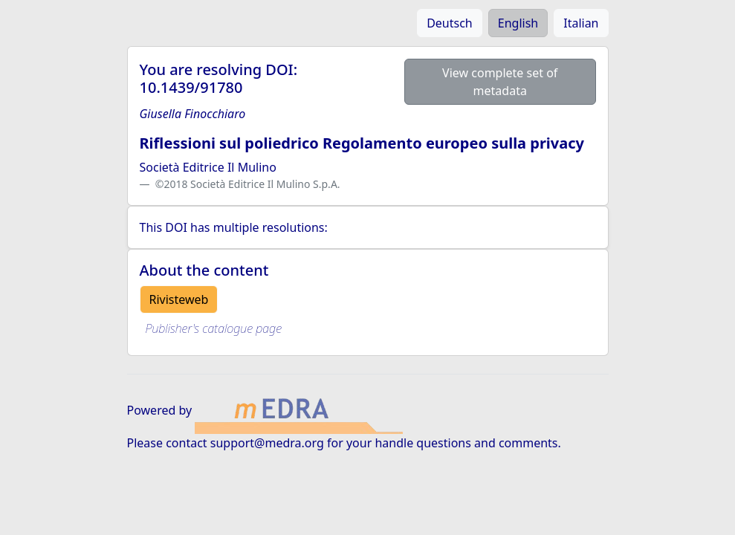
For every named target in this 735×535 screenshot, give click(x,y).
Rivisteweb (179, 299)
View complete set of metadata (499, 82)
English (518, 23)
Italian (580, 23)
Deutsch (450, 23)
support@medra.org (267, 443)
